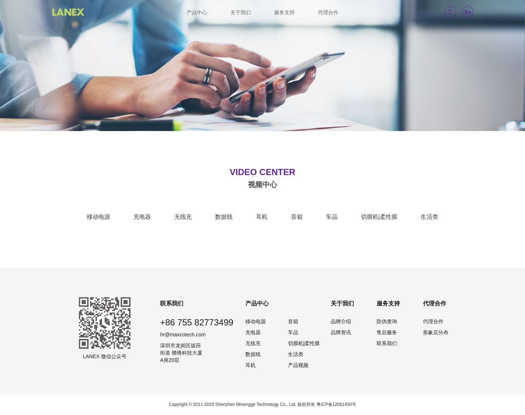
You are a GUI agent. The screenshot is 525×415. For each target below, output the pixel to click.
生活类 (429, 217)
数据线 (224, 217)
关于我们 (240, 12)
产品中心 (197, 12)
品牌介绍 (341, 321)
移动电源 (98, 217)
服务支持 (284, 12)
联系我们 (387, 343)
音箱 (297, 217)
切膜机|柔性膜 (379, 217)
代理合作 (328, 12)
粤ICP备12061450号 (336, 404)
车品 (332, 217)
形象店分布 (435, 332)
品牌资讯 (341, 332)
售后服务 (387, 332)
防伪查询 (387, 321)
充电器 (142, 217)
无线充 (183, 217)
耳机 (262, 217)
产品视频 (298, 365)
